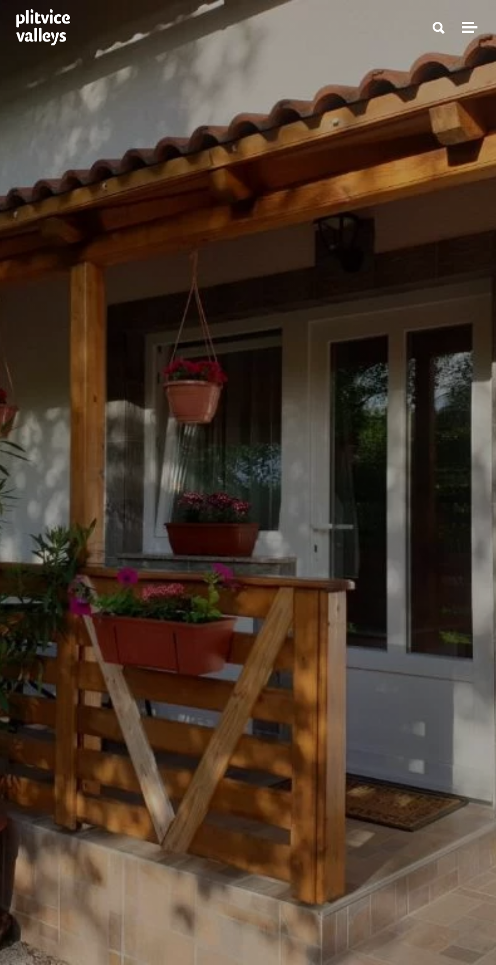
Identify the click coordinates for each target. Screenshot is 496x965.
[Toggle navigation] (468, 27)
